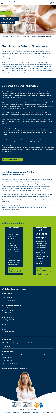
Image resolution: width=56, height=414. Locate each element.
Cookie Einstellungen (47, 412)
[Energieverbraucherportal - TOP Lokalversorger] (39, 405)
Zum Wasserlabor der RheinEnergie (42, 271)
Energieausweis (9, 332)
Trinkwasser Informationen (41, 36)
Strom (5, 324)
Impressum (7, 412)
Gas (5, 327)
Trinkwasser (26, 36)
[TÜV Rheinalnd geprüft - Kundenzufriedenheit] (27, 404)
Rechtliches (36, 412)
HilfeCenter (7, 313)
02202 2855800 (7, 297)
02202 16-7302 (7, 346)
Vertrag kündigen (9, 317)
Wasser (6, 329)
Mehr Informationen (11, 160)
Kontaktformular (9, 308)
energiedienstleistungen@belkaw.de (15, 368)
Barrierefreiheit (26, 412)
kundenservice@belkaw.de (12, 305)
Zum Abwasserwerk (15, 270)
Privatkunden (15, 36)
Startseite (5, 36)
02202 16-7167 (7, 360)
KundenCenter (8, 310)
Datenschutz (16, 412)
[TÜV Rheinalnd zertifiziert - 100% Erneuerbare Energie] (16, 404)
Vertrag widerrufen (9, 320)
